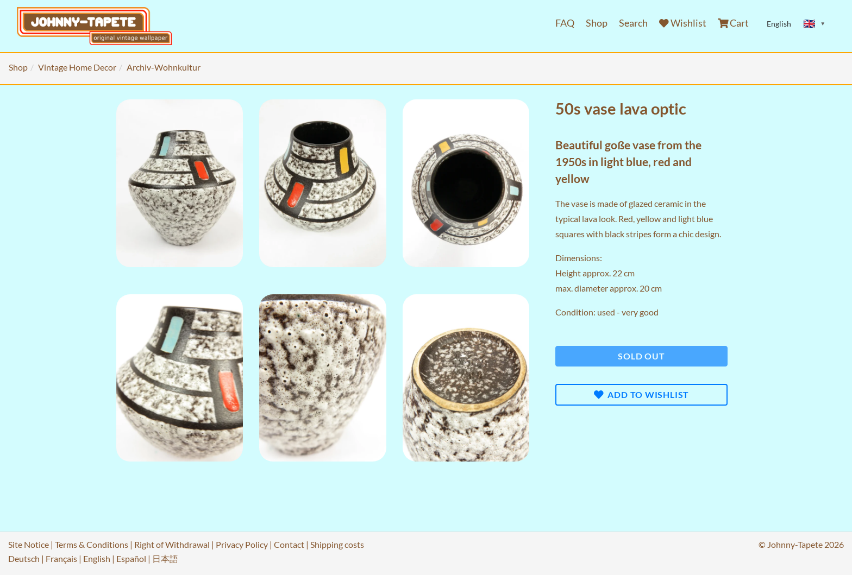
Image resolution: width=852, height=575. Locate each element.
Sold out (641, 356)
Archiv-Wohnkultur (164, 67)
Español (131, 558)
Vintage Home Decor (77, 67)
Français (61, 558)
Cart (733, 23)
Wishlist (682, 23)
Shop (596, 23)
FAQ (564, 23)
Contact (289, 544)
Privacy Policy (242, 544)
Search (633, 23)
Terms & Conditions (91, 544)
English (96, 558)
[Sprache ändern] (814, 24)
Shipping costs (337, 544)
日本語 (165, 558)
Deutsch (24, 558)
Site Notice (28, 544)
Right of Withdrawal (172, 544)
